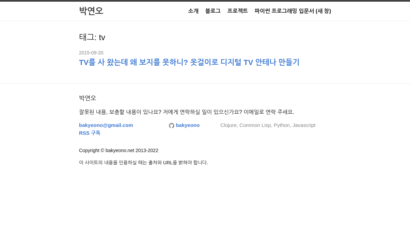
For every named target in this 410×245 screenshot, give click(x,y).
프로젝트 (237, 11)
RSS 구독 (89, 133)
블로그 (213, 11)
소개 (193, 11)
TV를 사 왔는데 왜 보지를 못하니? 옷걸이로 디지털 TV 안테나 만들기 (189, 62)
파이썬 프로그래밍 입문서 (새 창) (293, 11)
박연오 (91, 11)
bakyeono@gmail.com (106, 125)
